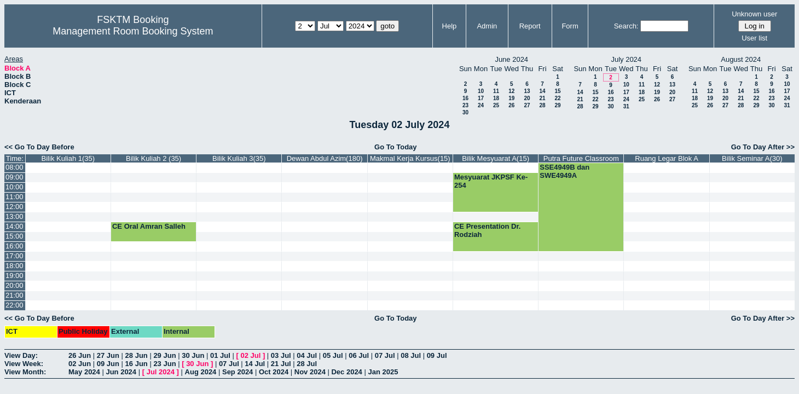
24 (481, 105)
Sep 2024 (237, 372)
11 (496, 91)
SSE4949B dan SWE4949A (564, 171)
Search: (626, 26)
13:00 (14, 216)
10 (481, 91)
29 (557, 105)
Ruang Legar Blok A (666, 158)
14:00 (14, 226)
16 (465, 98)
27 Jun (108, 355)
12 (511, 91)
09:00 (14, 177)
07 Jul (385, 355)
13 (527, 91)
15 (557, 91)
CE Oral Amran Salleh (149, 226)
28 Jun (136, 355)
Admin (487, 26)
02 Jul (250, 355)
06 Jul (359, 355)
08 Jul (411, 355)
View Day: (21, 355)
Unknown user (754, 14)
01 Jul (220, 355)
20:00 (14, 285)
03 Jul (281, 355)
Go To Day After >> (763, 147)
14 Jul (255, 364)
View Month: (25, 372)
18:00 (14, 266)
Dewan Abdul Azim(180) (325, 158)
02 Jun (79, 364)
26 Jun (79, 355)
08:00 (14, 167)
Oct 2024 (273, 372)
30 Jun (193, 355)
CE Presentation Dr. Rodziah (487, 230)
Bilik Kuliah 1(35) (68, 158)
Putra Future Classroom (581, 158)
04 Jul (307, 355)
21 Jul (281, 364)
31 (626, 106)
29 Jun (164, 355)
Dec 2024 (346, 372)
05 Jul (333, 355)
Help (449, 26)
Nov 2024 (310, 372)
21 (542, 98)
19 (511, 98)
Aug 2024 (201, 372)
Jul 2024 (161, 372)
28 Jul (307, 364)
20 (527, 98)
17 (481, 98)
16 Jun (136, 364)
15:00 (14, 236)
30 (465, 112)
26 (511, 105)
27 (527, 105)
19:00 (14, 275)
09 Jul (437, 355)
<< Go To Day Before (39, 147)
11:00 (14, 197)
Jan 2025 (383, 372)
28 (542, 105)
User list (754, 38)
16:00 (14, 246)
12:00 (14, 206)
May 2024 (84, 372)
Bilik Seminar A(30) (752, 158)
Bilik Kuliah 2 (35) (153, 158)
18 (496, 98)
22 (557, 98)
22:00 (14, 305)
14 (542, 91)
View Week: (23, 364)
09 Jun (108, 364)
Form (569, 26)
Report (530, 26)
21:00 (14, 295)
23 (465, 105)
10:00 (14, 187)
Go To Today (395, 147)
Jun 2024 (121, 372)
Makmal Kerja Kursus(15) (410, 158)
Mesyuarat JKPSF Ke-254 (491, 181)
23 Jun (164, 364)
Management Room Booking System (133, 31)
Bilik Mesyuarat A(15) (495, 158)
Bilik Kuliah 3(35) (239, 158)
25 (496, 105)
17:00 (14, 256)
